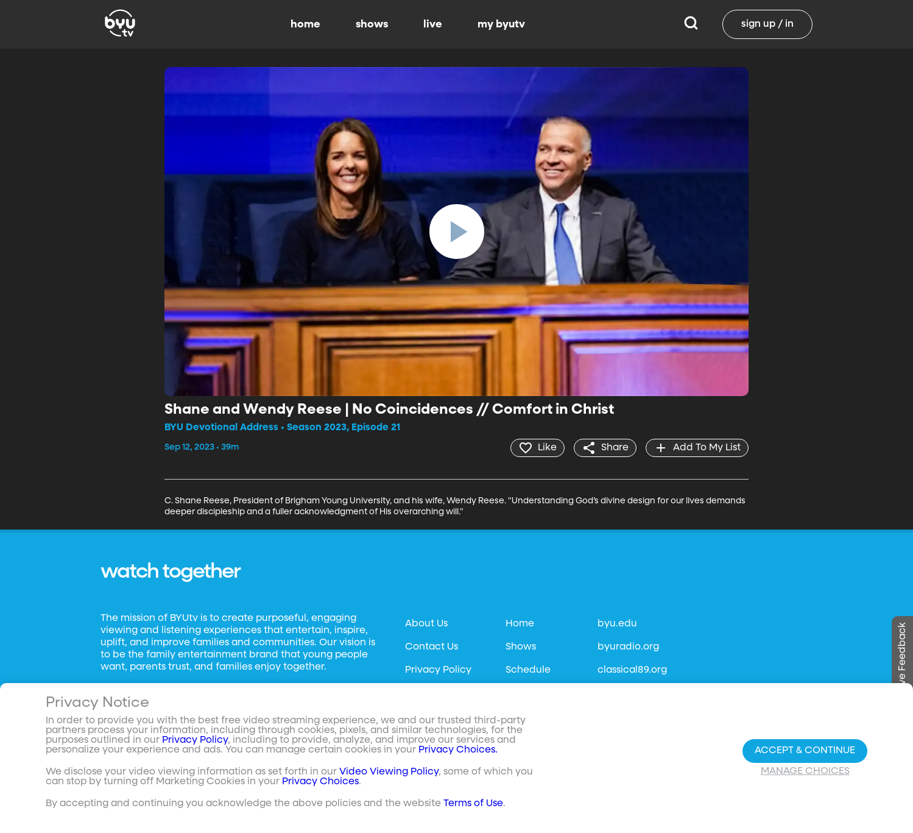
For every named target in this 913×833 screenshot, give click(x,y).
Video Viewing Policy (389, 772)
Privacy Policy (438, 670)
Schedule (528, 670)
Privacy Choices (320, 782)
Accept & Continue (805, 751)
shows (372, 24)
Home (520, 624)
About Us (426, 624)
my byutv (501, 24)
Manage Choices (805, 771)
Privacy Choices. (458, 750)
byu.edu (617, 624)
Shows (521, 647)
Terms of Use (473, 804)
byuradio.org (628, 647)
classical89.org (632, 670)
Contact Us (431, 647)
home (305, 24)
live (432, 24)
